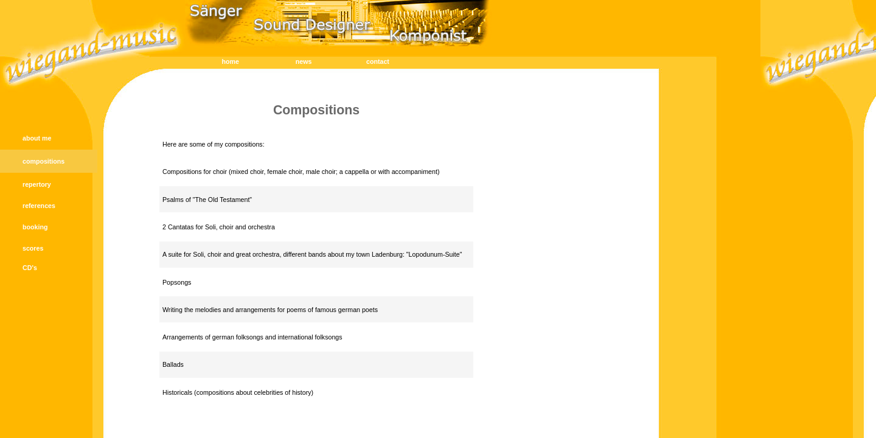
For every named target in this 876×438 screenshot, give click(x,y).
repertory (37, 184)
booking (35, 227)
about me (37, 138)
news (304, 61)
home (230, 61)
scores (33, 248)
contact (377, 61)
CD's (30, 267)
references (39, 205)
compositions (43, 161)
